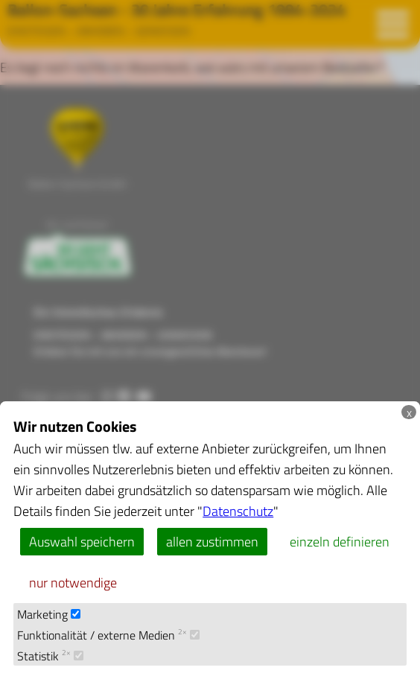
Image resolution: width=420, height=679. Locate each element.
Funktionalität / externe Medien (108, 634)
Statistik (50, 655)
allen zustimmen (212, 541)
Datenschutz (238, 510)
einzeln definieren (339, 541)
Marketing (48, 614)
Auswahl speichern (82, 541)
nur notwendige (73, 582)
